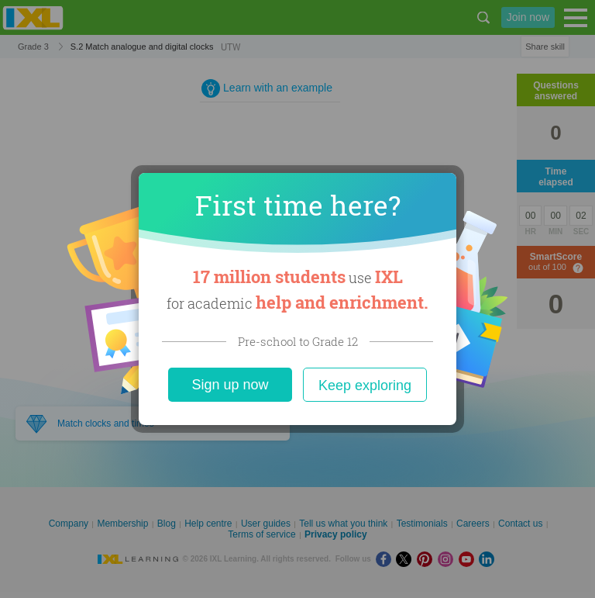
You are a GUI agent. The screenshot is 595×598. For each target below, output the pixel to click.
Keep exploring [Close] (364, 385)
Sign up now (229, 384)
